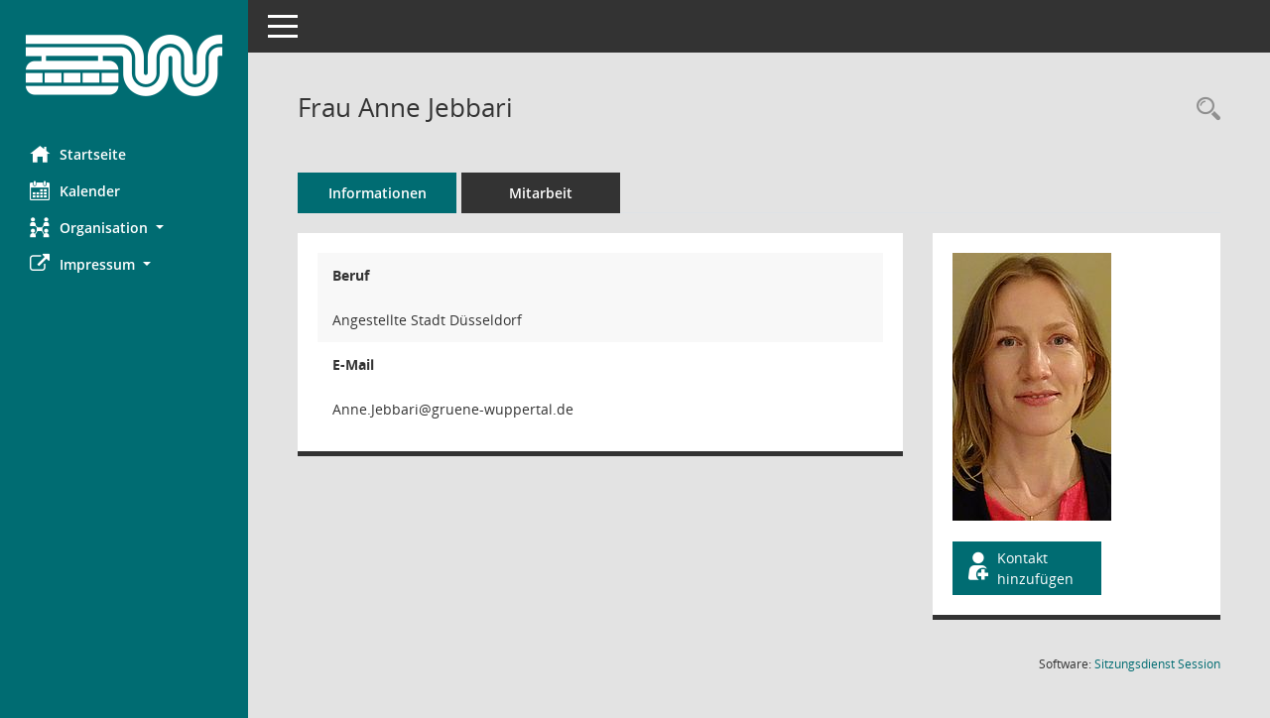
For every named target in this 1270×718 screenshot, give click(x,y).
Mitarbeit (540, 192)
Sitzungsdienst (1157, 664)
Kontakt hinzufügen (1019, 568)
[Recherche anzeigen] (1203, 109)
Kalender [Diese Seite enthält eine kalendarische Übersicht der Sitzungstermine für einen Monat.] (75, 190)
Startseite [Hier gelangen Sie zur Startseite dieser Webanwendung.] (78, 154)
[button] (124, 227)
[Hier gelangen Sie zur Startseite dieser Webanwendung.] (124, 65)
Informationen (377, 192)
